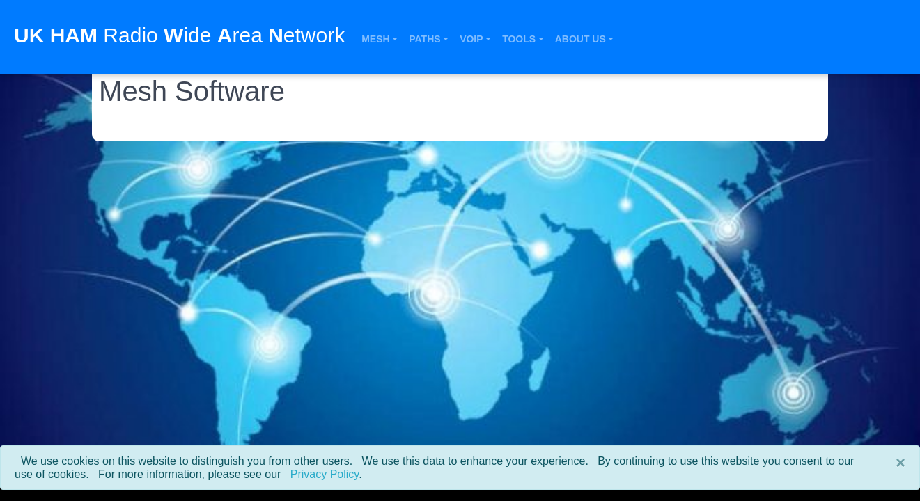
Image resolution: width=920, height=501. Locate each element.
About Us (580, 39)
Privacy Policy (324, 474)
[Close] (900, 462)
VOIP (471, 39)
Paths (424, 39)
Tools (519, 39)
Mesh (375, 39)
